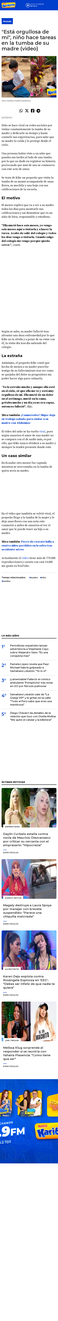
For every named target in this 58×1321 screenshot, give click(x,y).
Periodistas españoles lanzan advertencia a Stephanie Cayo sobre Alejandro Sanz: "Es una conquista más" (29, 650)
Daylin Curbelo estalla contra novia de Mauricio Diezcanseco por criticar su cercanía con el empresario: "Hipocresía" (27, 839)
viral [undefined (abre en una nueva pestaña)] (42, 431)
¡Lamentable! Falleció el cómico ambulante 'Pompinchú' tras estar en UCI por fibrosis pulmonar (31, 683)
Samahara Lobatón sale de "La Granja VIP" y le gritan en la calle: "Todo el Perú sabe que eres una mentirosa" (31, 699)
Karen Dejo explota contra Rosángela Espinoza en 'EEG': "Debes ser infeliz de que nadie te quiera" (29, 982)
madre (34, 577)
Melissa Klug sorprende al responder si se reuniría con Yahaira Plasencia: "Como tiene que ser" (26, 1053)
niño (43, 577)
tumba (6, 581)
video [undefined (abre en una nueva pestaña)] (25, 558)
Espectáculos (10, 852)
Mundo (7, 21)
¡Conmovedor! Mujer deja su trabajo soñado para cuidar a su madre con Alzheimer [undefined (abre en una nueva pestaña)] (28, 419)
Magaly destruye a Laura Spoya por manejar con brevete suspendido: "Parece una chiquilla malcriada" (27, 910)
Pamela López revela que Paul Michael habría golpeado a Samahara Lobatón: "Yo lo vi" (29, 668)
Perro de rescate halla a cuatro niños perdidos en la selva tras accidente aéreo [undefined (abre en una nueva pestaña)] (28, 545)
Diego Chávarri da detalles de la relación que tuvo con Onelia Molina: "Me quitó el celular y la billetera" (33, 716)
